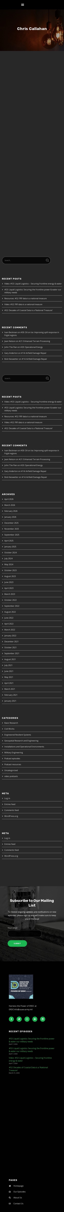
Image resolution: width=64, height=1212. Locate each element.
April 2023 (8, 588)
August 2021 (10, 659)
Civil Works (9, 728)
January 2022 (10, 635)
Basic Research (11, 723)
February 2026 (10, 511)
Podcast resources (12, 764)
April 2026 (8, 499)
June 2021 (8, 671)
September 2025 (11, 534)
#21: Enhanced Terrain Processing (34, 341)
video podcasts (11, 776)
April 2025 (8, 540)
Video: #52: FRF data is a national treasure (23, 304)
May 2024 (8, 564)
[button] (22, 4)
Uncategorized (11, 770)
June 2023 (8, 582)
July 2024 (8, 558)
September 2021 (11, 653)
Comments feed (11, 810)
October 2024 (10, 552)
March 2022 (9, 629)
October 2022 (10, 600)
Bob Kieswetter (11, 359)
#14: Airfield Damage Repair (33, 353)
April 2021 (8, 683)
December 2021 (11, 641)
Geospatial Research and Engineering (21, 740)
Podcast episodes (12, 758)
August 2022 (10, 612)
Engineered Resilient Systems (17, 734)
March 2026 (9, 505)
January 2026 (10, 517)
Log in (7, 798)
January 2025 (10, 546)
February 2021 (10, 695)
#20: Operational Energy (31, 347)
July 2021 (8, 665)
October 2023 (10, 570)
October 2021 (10, 647)
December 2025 (11, 523)
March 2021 (9, 689)
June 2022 (8, 617)
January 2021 (10, 701)
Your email (32, 932)
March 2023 (9, 594)
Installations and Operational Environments (24, 746)
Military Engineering (13, 752)
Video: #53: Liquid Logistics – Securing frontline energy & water (33, 283)
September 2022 (11, 606)
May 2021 (8, 677)
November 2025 (11, 528)
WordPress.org (11, 816)
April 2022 (8, 623)
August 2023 (10, 576)
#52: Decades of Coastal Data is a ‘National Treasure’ (28, 310)
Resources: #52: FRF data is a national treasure (25, 298)
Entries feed (9, 804)
